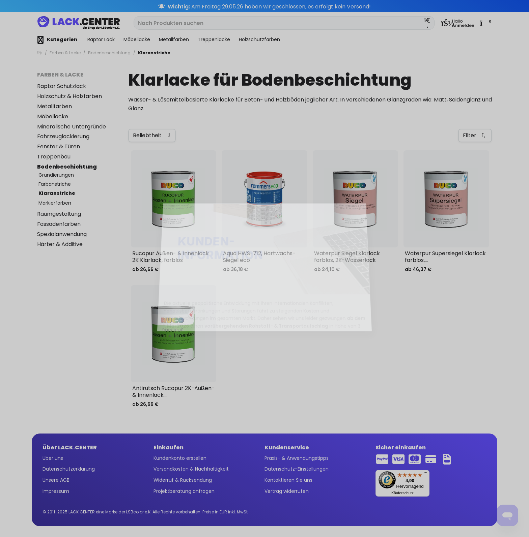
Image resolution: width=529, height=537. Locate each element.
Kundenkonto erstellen (180, 458)
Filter (475, 135)
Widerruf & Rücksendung (183, 480)
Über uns (53, 458)
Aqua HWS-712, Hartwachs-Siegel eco (259, 257)
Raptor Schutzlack (61, 86)
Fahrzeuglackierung (63, 136)
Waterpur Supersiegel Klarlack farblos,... (445, 257)
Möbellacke (52, 116)
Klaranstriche (56, 193)
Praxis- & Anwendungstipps (296, 458)
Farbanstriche (54, 184)
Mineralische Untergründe (71, 126)
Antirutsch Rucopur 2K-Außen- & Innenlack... (173, 391)
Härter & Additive (60, 244)
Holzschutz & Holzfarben (69, 96)
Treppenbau (54, 156)
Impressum (56, 491)
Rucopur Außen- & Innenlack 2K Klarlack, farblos (170, 257)
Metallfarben (54, 106)
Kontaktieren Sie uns (288, 480)
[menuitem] (457, 23)
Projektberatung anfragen (184, 491)
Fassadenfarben (59, 224)
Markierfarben (54, 203)
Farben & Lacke (60, 75)
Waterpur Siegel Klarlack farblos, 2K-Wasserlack (347, 257)
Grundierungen (56, 175)
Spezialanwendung (62, 234)
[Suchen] (428, 23)
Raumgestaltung (59, 214)
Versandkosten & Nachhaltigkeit (191, 469)
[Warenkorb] (485, 23)
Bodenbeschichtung (67, 167)
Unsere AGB (56, 480)
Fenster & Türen (58, 146)
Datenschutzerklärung (69, 469)
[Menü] (425, 474)
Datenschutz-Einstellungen (296, 469)
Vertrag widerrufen (286, 491)
